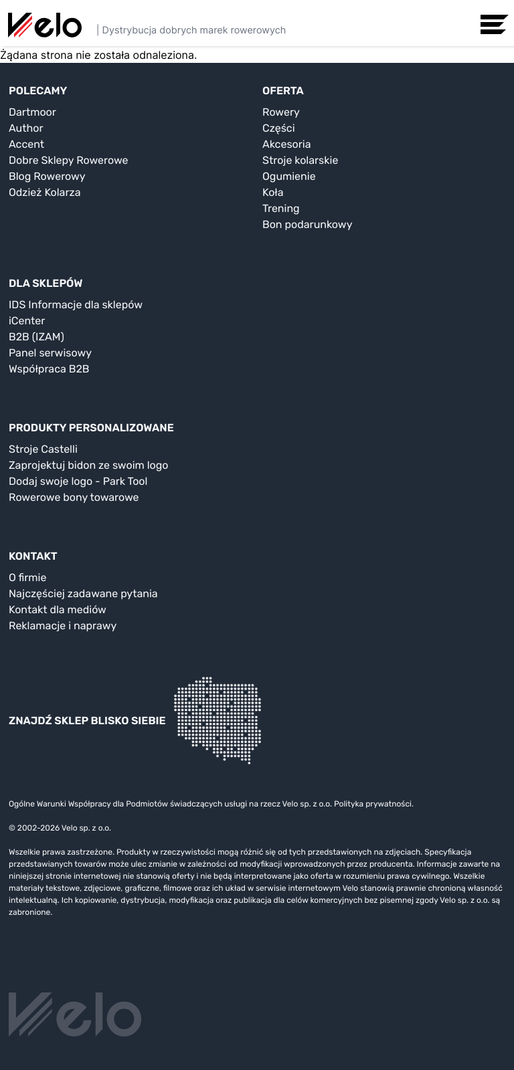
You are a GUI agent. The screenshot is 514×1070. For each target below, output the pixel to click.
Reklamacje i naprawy (62, 625)
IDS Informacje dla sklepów (76, 304)
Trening (281, 208)
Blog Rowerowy (47, 176)
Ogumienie (289, 176)
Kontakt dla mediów (57, 609)
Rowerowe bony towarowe (74, 497)
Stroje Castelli (43, 449)
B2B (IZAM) (36, 336)
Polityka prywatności (373, 804)
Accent (26, 144)
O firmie (27, 577)
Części (278, 128)
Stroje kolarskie (300, 160)
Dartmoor (32, 112)
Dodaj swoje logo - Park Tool (78, 481)
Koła (273, 192)
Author (26, 128)
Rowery (281, 112)
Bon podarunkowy (307, 224)
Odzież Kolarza (44, 192)
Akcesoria (286, 144)
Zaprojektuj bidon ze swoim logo (88, 465)
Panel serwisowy (50, 352)
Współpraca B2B (49, 368)
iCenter (27, 320)
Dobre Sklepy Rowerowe (68, 160)
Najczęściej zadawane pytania (83, 593)
